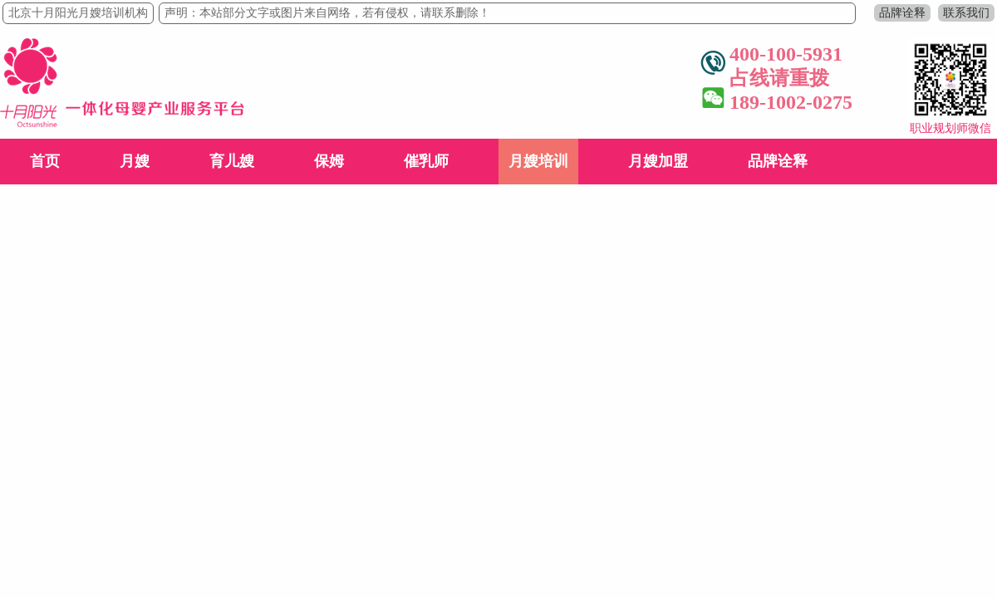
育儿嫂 (231, 161)
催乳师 (426, 161)
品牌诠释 (902, 13)
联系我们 (966, 13)
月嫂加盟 (658, 161)
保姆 (329, 161)
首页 (45, 161)
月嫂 (135, 161)
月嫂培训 (538, 161)
